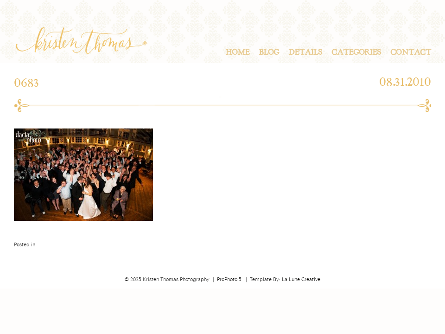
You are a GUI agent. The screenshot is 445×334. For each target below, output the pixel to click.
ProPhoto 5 (229, 280)
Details (305, 52)
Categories (356, 52)
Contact (410, 52)
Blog (269, 52)
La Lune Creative (301, 280)
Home (237, 52)
